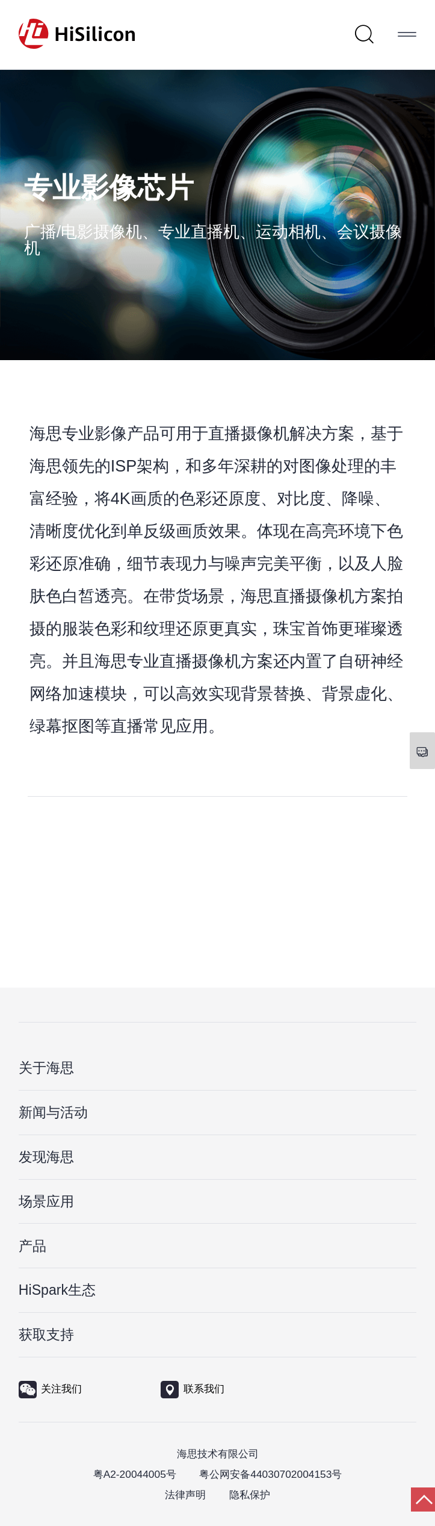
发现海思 (46, 1157)
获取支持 (46, 1334)
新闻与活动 (53, 1112)
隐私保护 (249, 1495)
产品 (32, 1246)
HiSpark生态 (57, 1290)
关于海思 (46, 1068)
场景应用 (46, 1201)
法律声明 (185, 1495)
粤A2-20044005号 (134, 1474)
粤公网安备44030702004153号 (270, 1474)
